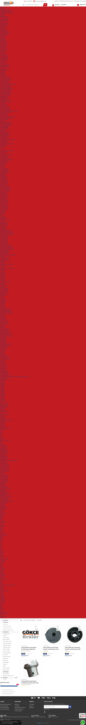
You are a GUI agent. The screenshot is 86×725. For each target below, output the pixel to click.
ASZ (1, 433)
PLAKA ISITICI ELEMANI (4, 187)
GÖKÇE (1, 552)
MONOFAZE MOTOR (4, 493)
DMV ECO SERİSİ (3, 321)
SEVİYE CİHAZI (3, 482)
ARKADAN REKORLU (4, 330)
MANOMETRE (3, 490)
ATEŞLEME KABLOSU (4, 179)
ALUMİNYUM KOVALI (4, 449)
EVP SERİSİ (2, 305)
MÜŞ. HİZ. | (72, 1)
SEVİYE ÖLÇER (3, 68)
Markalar (31, 706)
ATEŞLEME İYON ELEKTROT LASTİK (7, 249)
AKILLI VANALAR (3, 138)
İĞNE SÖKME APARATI (4, 66)
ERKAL (1, 541)
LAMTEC (2, 567)
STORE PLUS (39, 723)
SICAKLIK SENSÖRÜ (4, 127)
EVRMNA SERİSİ (3, 453)
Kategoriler (31, 707)
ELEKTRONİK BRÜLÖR (4, 372)
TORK (1, 602)
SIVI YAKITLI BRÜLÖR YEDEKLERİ (29, 620)
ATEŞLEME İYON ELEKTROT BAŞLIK (7, 248)
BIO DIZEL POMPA (4, 161)
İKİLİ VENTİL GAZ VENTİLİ (5, 309)
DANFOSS (2, 525)
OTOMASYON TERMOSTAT (5, 80)
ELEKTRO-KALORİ (3, 535)
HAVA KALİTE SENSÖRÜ (5, 95)
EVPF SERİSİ (2, 306)
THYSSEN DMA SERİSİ (4, 198)
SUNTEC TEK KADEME (4, 291)
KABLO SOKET (3, 418)
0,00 (81, 5)
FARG (1, 547)
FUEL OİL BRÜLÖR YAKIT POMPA (6, 158)
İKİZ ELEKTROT (3, 177)
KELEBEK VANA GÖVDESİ (5, 92)
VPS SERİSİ (2, 267)
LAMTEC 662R (3, 429)
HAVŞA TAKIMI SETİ (4, 45)
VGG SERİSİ (2, 273)
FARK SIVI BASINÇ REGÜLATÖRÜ (6, 501)
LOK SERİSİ (2, 390)
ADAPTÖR (2, 22)
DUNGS (1, 529)
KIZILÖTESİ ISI (3, 26)
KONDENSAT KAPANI (4, 69)
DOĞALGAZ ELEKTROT (4, 345)
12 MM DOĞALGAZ (4, 242)
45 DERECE (2, 164)
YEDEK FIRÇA (3, 72)
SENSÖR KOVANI (3, 502)
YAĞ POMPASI (3, 70)
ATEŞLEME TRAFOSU (4, 371)
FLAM (1, 549)
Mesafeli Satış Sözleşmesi (5, 704)
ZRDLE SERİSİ (3, 302)
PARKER (2, 578)
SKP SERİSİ (2, 261)
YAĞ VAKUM (2, 76)
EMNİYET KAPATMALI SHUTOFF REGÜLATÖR (9, 460)
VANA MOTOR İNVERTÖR (5, 112)
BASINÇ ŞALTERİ (3, 483)
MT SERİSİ (2, 439)
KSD (1, 566)
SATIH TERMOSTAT (4, 478)
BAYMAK (2, 514)
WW (1, 610)
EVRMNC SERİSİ (3, 456)
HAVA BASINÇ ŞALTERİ (4, 126)
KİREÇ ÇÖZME (3, 39)
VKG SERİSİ (2, 279)
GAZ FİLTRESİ (3, 445)
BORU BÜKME (3, 46)
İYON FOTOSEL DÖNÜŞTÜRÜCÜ (6, 336)
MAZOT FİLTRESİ (3, 451)
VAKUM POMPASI (4, 19)
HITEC (1, 555)
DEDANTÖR (2, 462)
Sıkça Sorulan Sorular (4, 709)
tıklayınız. (11, 723)
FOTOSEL (5, 635)
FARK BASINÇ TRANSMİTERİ (5, 497)
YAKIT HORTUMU (3, 222)
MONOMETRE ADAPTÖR (5, 489)
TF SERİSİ (2, 397)
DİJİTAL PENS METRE (4, 23)
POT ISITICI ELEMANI (4, 480)
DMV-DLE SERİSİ (3, 300)
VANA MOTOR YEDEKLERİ (5, 110)
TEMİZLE (16, 677)
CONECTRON (3, 521)
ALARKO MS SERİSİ (4, 194)
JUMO (1, 563)
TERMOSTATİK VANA (4, 467)
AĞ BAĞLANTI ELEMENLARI (5, 133)
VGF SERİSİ (2, 271)
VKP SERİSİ (2, 283)
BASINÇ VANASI (3, 74)
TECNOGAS (2, 597)
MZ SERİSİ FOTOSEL (4, 406)
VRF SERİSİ (2, 15)
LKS (1, 430)
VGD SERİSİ (2, 269)
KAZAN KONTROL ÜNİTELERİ (5, 102)
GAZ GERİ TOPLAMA (4, 18)
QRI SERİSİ (2, 415)
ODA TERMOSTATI (4, 479)
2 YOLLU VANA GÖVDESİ (5, 85)
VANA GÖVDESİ (3, 368)
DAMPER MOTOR (3, 114)
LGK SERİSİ (2, 392)
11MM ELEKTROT (3, 175)
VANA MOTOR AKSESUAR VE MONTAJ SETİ (9, 111)
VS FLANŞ (2, 296)
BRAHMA (2, 518)
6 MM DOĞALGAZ (4, 238)
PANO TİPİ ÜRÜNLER (4, 134)
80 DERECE (2, 166)
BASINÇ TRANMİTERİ (4, 498)
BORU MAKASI (3, 47)
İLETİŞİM (84, 1)
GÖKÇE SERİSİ (3, 196)
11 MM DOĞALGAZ (4, 241)
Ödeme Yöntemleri (4, 706)
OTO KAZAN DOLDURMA (5, 470)
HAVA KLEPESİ (3, 351)
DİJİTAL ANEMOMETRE (4, 20)
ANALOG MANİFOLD (4, 60)
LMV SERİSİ (2, 380)
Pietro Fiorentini (3, 579)
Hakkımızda (17, 706)
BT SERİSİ (2, 382)
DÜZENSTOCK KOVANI (5, 219)
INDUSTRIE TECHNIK (4, 559)
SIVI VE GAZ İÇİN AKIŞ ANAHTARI (7, 143)
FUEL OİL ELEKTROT (4, 356)
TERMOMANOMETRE (4, 487)
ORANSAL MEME (3, 168)
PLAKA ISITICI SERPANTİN (5, 188)
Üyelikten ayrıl (46, 709)
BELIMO (1, 516)
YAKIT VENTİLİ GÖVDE (4, 169)
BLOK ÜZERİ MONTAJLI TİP (5, 332)
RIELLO (1, 583)
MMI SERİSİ (2, 395)
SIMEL (1, 589)
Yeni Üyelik (63, 4)
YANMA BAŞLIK (3, 342)
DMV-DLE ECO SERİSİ (4, 323)
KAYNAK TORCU (3, 54)
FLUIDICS (2, 551)
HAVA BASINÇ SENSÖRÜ (5, 125)
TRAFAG (2, 604)
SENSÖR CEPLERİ (3, 99)
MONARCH (2, 574)
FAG (1, 545)
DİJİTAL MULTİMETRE (4, 24)
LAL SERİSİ (2, 388)
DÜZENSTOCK (3, 217)
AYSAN (1, 512)
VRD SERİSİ (2, 14)
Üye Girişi (57, 4)
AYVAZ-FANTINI (3, 513)
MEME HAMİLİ (3, 212)
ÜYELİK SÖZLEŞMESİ (71, 720)
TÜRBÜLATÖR (5, 658)
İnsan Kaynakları (18, 710)
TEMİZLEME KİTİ (3, 41)
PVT (1, 581)
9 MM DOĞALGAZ (4, 237)
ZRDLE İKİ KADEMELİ (4, 294)
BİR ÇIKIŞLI (2, 426)
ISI (0, 149)
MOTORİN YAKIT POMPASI (5, 160)
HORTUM (2, 62)
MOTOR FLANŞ (6, 673)
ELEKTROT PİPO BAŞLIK (5, 252)
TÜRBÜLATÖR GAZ (4, 348)
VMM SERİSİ (2, 328)
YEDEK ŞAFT (2, 73)
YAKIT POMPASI (6, 637)
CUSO (1, 524)
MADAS (1, 572)
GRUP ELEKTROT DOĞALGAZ (6, 245)
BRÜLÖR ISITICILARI (7, 656)
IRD (1, 413)
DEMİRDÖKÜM (3, 448)
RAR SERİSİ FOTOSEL (4, 411)
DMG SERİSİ (2, 394)
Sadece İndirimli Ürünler (7, 690)
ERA (1, 540)
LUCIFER (2, 571)
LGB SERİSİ (2, 391)
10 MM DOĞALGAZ (4, 240)
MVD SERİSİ (2, 317)
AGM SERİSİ (2, 407)
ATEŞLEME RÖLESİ (3, 152)
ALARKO (2, 510)
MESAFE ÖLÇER (3, 30)
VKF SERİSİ (2, 277)
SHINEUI (2, 586)
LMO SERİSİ (2, 386)
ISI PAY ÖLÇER (3, 142)
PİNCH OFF (2, 53)
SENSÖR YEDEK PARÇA (5, 97)
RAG (1, 582)
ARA (45, 4)
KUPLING (2, 363)
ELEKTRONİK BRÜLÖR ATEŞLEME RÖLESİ (8, 254)
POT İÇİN (2, 474)
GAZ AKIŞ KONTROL (4, 57)
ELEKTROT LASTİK (3, 181)
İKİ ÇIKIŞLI (2, 422)
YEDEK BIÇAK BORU (4, 49)
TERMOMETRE (3, 486)
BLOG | (81, 1)
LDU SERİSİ (2, 265)
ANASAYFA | (57, 1)
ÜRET (1, 605)
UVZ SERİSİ (2, 410)
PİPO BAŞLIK (2, 184)
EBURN (1, 531)
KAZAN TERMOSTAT (4, 476)
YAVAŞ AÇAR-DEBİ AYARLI (5, 311)
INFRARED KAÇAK (3, 27)
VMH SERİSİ (2, 287)
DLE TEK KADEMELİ (4, 290)
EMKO (1, 537)
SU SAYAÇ (2, 148)
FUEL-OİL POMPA (3, 365)
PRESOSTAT (2, 369)
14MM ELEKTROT (3, 176)
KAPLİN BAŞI (2, 226)
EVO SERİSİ (2, 303)
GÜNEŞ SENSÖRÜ (3, 96)
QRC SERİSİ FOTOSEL (4, 414)
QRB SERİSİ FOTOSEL (4, 405)
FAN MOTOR (2, 349)
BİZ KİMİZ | (67, 1)
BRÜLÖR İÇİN (3, 472)
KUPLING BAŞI (3, 361)
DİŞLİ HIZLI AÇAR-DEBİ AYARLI (6, 310)
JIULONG (2, 562)
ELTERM (1, 536)
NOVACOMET (3, 575)
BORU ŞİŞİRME (3, 51)
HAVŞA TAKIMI (3, 43)
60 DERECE (2, 165)
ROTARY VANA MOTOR (5, 108)
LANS (1, 214)
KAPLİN (1, 221)
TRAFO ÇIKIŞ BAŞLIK (4, 183)
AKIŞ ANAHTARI (3, 145)
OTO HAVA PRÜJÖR (4, 466)
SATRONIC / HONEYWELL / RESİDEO (7, 585)
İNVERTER (2, 120)
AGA (1, 434)
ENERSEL (2, 539)
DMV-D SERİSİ (3, 319)
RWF (1, 441)
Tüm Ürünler (31, 704)
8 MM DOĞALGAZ (4, 236)
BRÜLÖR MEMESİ (6, 639)
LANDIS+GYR (3, 568)
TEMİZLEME (2, 37)
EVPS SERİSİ (2, 307)
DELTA (1, 528)
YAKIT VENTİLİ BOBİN (4, 171)
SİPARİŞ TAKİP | (76, 1)
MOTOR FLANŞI (3, 364)
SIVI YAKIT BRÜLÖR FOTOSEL (6, 154)
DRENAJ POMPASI (4, 42)
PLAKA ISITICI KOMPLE (4, 191)
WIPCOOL (2, 609)
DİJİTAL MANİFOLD (4, 58)
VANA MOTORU (3, 104)
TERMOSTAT (2, 353)
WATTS (1, 606)
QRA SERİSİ (2, 409)
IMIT (1, 558)
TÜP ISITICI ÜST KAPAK (4, 359)
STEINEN (2, 593)
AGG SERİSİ (2, 417)
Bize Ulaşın (17, 704)
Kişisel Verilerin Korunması (20, 707)
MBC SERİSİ (2, 295)
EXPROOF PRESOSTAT (4, 334)
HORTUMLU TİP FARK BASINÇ (6, 333)
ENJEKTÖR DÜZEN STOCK (5, 231)
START (1, 591)
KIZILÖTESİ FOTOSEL (4, 156)
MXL (1, 443)
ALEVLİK (1, 352)
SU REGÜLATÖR (3, 468)
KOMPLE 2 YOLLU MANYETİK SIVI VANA (8, 116)
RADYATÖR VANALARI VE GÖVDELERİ (7, 84)
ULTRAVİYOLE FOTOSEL (5, 257)
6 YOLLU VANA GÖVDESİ (5, 91)
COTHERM (2, 522)
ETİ (0, 543)
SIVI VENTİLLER (3, 503)
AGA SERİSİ (2, 263)
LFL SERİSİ (2, 387)
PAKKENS (2, 577)
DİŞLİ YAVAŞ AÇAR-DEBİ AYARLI (6, 313)
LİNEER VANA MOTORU (5, 107)
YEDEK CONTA (3, 61)
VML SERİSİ (2, 326)
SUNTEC (2, 594)
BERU (1, 517)
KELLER (1, 564)
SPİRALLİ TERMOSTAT (4, 475)
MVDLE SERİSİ (3, 318)
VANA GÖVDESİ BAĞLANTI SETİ (6, 88)
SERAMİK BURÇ (3, 491)
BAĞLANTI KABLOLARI (4, 135)
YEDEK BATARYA (3, 35)
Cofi (1, 520)
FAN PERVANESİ (3, 346)
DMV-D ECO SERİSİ (4, 322)
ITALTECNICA (3, 560)
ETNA (1, 544)
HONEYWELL (2, 556)
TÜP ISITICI (2, 360)
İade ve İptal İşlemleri (4, 707)
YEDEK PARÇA (3, 292)
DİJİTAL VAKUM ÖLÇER (4, 65)
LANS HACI (2, 215)
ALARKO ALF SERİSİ (4, 195)
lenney (1, 570)
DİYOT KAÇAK (3, 28)
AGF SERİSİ (2, 275)
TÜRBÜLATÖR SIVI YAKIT (5, 357)
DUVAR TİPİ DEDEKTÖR (5, 32)
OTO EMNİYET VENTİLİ (4, 464)
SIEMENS (2, 587)
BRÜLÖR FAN (2, 355)
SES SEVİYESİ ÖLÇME (4, 31)
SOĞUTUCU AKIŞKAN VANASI (6, 118)
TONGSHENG (3, 601)
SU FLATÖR (2, 485)
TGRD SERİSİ (2, 399)
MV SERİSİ (2, 315)
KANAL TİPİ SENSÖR (4, 119)
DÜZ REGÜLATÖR (3, 459)
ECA (1, 532)
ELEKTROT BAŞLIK (3, 180)
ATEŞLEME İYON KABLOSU (5, 246)
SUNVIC (2, 595)
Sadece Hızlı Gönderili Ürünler (8, 691)
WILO (1, 608)
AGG (1, 402)
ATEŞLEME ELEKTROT (7, 645)
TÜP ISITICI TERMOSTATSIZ (5, 189)
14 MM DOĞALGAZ (4, 244)
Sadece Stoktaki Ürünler (7, 693)
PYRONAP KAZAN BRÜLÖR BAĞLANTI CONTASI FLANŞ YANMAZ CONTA (14, 376)
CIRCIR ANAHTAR (3, 56)
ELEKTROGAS (3, 533)
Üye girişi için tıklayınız (59, 5)
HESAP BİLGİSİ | (62, 1)
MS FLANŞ (2, 298)
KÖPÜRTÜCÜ (3, 38)
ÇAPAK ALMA (3, 50)
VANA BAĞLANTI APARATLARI (6, 89)
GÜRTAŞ (2, 554)
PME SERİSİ (2, 384)
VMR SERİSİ (2, 325)
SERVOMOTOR (3, 367)
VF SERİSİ (2, 280)
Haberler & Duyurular (19, 709)
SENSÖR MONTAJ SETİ (4, 100)
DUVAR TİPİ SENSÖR (4, 129)
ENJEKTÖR (5, 664)
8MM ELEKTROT (3, 173)
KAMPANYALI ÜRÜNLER (4, 9)
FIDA (1, 548)
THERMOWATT (3, 598)
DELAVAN (2, 526)
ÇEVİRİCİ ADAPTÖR (4, 34)
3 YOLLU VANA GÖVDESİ (5, 83)
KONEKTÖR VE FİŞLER (4, 137)
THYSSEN (2, 600)
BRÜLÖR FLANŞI (6, 670)
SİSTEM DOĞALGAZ (4, 590)
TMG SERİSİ (2, 398)
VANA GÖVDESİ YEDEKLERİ (5, 87)
